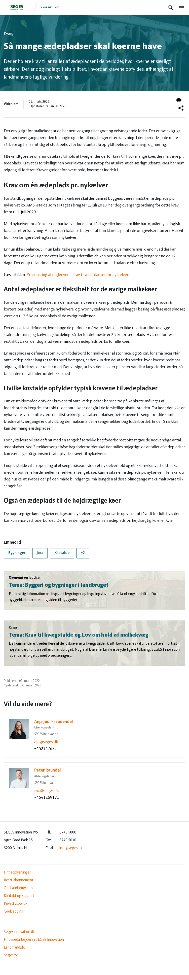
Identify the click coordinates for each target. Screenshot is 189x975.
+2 (83, 553)
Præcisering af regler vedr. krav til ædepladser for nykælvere (78, 274)
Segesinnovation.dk (19, 932)
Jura (40, 553)
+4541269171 (46, 797)
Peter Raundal (47, 770)
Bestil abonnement (18, 880)
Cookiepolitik (14, 912)
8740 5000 (67, 832)
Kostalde (62, 553)
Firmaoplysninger (17, 872)
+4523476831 (46, 748)
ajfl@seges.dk (46, 742)
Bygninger (17, 553)
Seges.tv (11, 955)
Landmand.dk (14, 948)
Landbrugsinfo (32, 7)
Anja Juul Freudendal (53, 721)
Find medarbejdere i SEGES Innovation (34, 940)
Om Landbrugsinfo (18, 888)
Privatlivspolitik (15, 904)
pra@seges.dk (46, 790)
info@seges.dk (70, 848)
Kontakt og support (19, 896)
